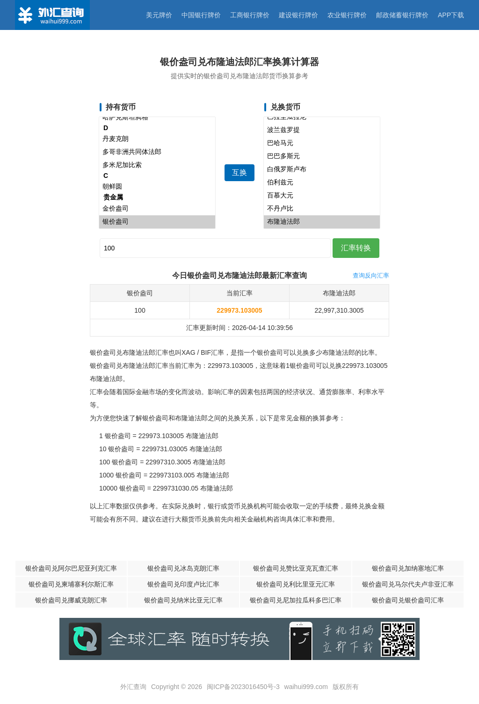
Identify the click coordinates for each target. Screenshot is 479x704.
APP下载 (451, 15)
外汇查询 (133, 686)
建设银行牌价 (298, 15)
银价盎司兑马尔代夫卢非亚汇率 (408, 584)
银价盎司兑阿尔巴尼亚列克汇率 (71, 568)
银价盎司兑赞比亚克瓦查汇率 (295, 568)
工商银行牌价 (249, 15)
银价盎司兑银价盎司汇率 (408, 600)
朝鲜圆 (157, 186)
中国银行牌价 (201, 15)
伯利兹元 (322, 182)
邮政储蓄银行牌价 (402, 15)
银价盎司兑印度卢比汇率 (183, 584)
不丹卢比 (322, 208)
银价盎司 (157, 221)
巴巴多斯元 (322, 156)
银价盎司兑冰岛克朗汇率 (183, 568)
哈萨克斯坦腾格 (157, 117)
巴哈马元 (322, 143)
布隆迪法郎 (322, 221)
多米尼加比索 (157, 165)
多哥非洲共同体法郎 (157, 152)
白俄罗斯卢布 (322, 169)
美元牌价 (159, 15)
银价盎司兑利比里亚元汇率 (295, 584)
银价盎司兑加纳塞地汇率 (408, 568)
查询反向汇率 (371, 275)
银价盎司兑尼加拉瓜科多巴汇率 (295, 600)
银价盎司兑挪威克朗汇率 (71, 600)
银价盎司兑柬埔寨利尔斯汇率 (71, 584)
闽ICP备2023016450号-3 (243, 686)
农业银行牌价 (347, 15)
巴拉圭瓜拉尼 (322, 117)
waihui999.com (306, 686)
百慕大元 (322, 195)
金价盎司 (157, 208)
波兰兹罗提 (322, 130)
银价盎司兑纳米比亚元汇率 (183, 600)
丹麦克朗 (157, 139)
